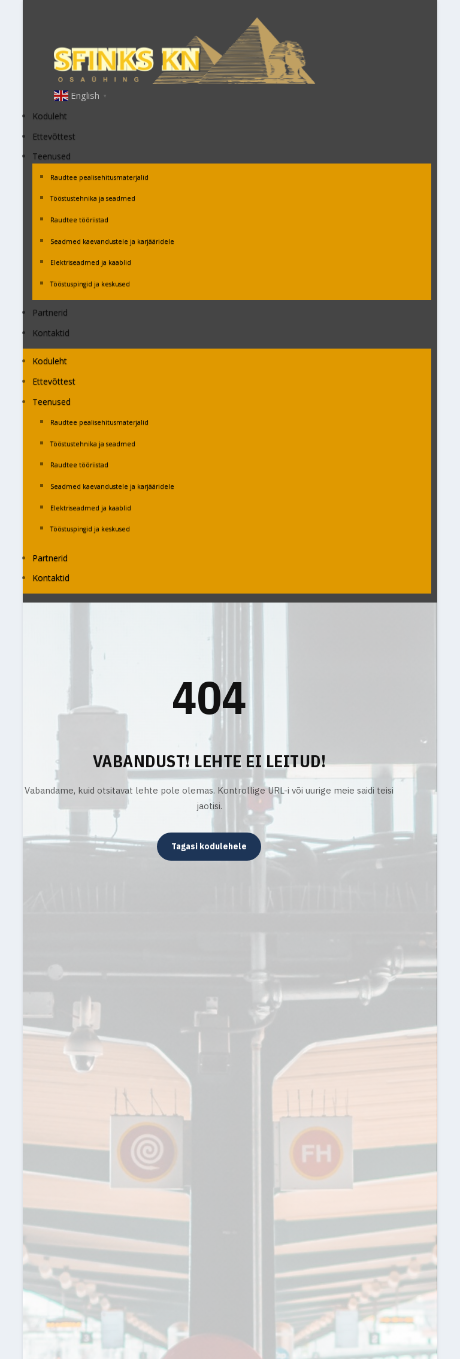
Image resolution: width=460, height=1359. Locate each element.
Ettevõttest (53, 136)
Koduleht (49, 116)
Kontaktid (50, 332)
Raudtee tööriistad (79, 220)
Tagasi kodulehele (209, 846)
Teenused (51, 156)
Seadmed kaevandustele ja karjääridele (112, 241)
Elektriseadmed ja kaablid (90, 262)
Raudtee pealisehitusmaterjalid (100, 177)
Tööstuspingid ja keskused (90, 284)
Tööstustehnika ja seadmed (92, 198)
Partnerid (50, 312)
